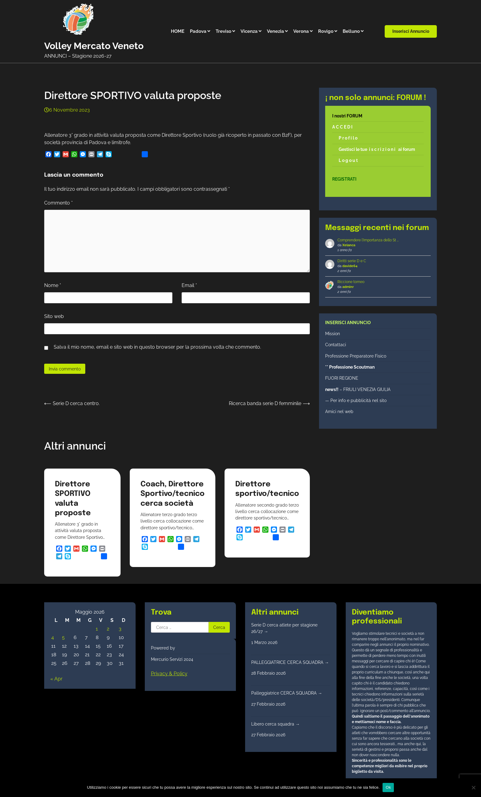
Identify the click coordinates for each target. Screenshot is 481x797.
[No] (473, 787)
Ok (388, 787)
